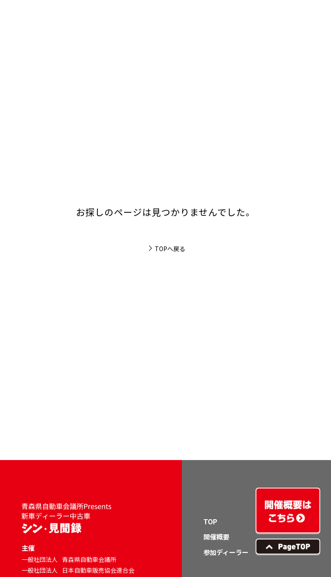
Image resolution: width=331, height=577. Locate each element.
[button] (307, 23)
